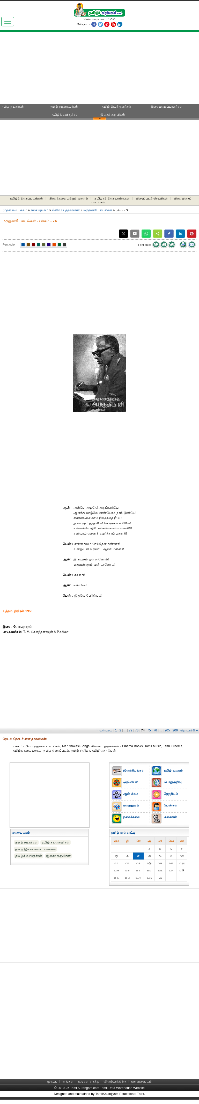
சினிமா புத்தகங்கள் (66, 210)
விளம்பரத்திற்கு (115, 1081)
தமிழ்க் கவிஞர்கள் (65, 114)
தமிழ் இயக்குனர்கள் (116, 106)
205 (167, 730)
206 (175, 730)
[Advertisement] (48, 70)
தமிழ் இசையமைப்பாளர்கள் (35, 849)
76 (155, 730)
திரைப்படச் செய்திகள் (152, 198)
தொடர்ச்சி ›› (189, 730)
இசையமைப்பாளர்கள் (166, 106)
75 (149, 730)
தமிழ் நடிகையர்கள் (64, 106)
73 (137, 730)
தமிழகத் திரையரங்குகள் (112, 198)
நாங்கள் (67, 1081)
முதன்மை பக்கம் (15, 210)
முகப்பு (52, 1081)
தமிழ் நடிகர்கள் (13, 106)
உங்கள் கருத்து (88, 1081)
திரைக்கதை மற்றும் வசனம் (68, 198)
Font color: (10, 244)
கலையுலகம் (39, 210)
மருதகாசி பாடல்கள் (97, 210)
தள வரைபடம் (141, 1081)
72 (130, 730)
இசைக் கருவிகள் (112, 114)
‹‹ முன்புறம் (104, 730)
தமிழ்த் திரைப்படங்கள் (26, 198)
